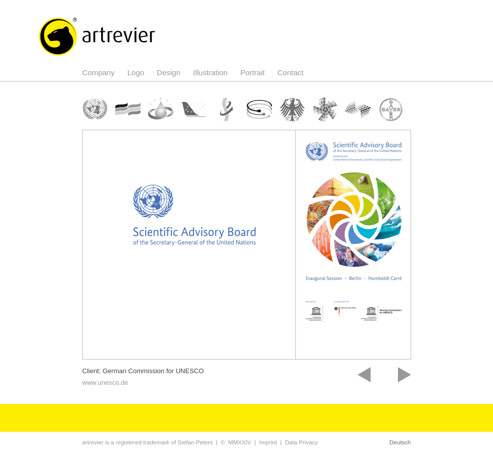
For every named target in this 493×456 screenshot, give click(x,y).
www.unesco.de (105, 382)
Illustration (210, 72)
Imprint (268, 442)
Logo (135, 72)
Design (169, 72)
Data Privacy (301, 442)
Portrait (252, 72)
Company (98, 72)
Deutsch (400, 442)
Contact (291, 72)
